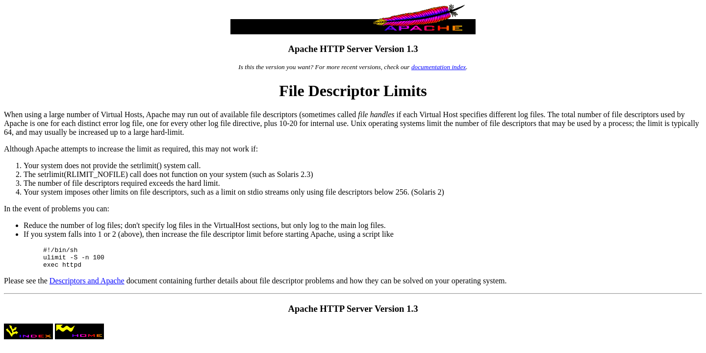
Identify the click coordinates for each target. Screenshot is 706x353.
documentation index (438, 67)
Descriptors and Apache (87, 285)
